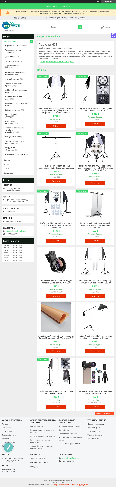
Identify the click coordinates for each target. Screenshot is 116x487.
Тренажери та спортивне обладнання (14, 142)
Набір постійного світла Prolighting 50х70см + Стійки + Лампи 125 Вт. (95, 282)
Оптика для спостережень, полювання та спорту (15, 73)
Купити (57, 126)
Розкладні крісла (93, 428)
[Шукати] (80, 27)
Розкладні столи (93, 431)
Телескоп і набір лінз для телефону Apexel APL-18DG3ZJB (95, 392)
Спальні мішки (93, 439)
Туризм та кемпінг (12, 61)
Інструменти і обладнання (10, 149)
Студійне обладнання (13, 45)
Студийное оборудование (15, 154)
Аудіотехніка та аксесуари (11, 122)
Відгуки (6, 164)
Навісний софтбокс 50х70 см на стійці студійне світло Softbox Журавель (95, 337)
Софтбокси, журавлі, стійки (69, 444)
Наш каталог (6, 428)
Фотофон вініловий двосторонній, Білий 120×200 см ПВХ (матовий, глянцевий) (95, 225)
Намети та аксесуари (95, 424)
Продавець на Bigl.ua (58, 482)
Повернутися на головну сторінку (57, 61)
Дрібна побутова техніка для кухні (16, 91)
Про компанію (7, 431)
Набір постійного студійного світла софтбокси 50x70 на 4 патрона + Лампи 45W (56, 225)
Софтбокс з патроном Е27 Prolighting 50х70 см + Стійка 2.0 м (56, 392)
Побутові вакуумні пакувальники (42, 436)
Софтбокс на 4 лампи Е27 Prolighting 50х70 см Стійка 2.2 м (95, 109)
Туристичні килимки (95, 435)
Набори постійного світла (68, 434)
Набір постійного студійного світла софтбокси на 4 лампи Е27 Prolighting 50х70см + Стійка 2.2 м (95, 168)
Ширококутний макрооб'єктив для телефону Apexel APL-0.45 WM (56, 282)
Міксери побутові (36, 426)
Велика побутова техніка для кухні (16, 104)
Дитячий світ (10, 57)
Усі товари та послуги (104, 414)
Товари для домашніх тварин (13, 51)
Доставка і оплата (9, 435)
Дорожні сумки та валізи (12, 67)
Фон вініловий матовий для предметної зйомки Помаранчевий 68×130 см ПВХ (56, 337)
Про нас (7, 160)
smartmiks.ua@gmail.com (16, 231)
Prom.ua (69, 480)
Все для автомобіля (13, 137)
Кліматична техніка (12, 110)
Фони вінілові (64, 430)
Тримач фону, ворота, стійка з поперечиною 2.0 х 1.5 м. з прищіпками (56, 167)
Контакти (5, 439)
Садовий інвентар (12, 79)
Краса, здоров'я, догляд (11, 116)
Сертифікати (8, 173)
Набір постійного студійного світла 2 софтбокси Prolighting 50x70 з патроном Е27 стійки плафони (56, 110)
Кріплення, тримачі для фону (70, 426)
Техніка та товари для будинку (13, 85)
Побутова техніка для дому (13, 98)
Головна (5, 424)
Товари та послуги (11, 41)
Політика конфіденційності (79, 485)
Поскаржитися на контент (60, 485)
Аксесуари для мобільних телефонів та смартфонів (15, 130)
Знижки (6, 169)
